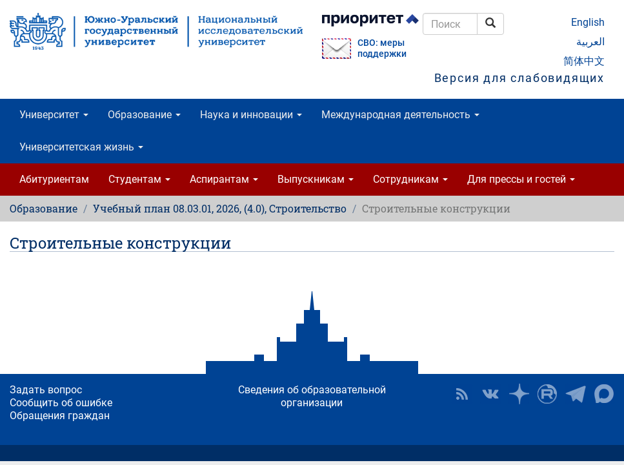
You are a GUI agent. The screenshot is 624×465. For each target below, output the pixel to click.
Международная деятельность (400, 114)
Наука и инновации (251, 114)
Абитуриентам (54, 179)
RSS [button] (462, 394)
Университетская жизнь (81, 147)
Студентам (139, 179)
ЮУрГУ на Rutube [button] (547, 394)
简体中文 (584, 61)
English (588, 22)
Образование (144, 114)
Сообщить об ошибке (61, 403)
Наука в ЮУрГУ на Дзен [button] (518, 394)
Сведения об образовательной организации (312, 396)
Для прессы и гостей (521, 179)
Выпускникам (315, 179)
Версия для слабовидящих (519, 78)
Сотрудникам (410, 179)
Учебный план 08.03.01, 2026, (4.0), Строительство (220, 208)
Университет (53, 114)
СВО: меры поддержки (382, 48)
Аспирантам (224, 179)
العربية (590, 42)
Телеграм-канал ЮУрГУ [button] (575, 394)
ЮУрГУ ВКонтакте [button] (490, 394)
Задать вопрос (46, 390)
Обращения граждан (60, 415)
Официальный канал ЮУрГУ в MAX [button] (604, 394)
